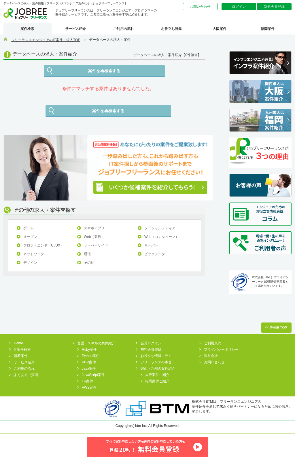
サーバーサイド (96, 245)
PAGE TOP (278, 328)
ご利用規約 (212, 343)
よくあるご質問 (26, 375)
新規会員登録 (274, 7)
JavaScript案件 (93, 375)
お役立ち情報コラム (156, 356)
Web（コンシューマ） (161, 237)
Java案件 (89, 369)
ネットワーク (33, 254)
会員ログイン (151, 343)
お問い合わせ (200, 7)
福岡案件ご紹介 (157, 381)
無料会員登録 (151, 350)
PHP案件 (89, 362)
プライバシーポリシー (221, 350)
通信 (87, 254)
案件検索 (27, 29)
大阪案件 (219, 29)
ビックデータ (154, 254)
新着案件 (21, 356)
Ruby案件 (89, 350)
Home (18, 343)
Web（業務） (94, 237)
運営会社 (211, 356)
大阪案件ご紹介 (157, 375)
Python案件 (90, 356)
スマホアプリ (94, 228)
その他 (89, 263)
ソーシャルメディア (159, 228)
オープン (30, 237)
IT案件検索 (22, 350)
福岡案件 (268, 29)
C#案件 (87, 381)
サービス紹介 (75, 29)
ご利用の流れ (123, 29)
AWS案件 (89, 387)
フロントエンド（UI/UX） (43, 245)
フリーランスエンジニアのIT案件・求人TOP (45, 40)
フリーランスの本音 (156, 362)
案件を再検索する (104, 70)
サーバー (151, 245)
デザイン (30, 263)
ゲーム (28, 228)
